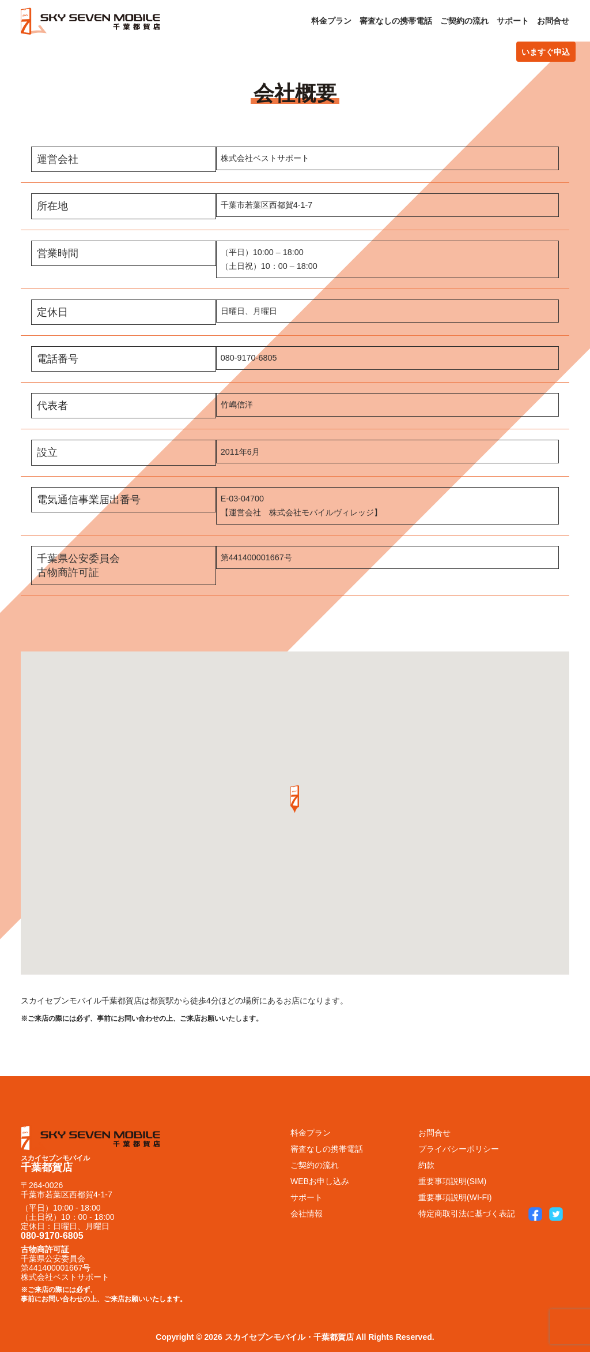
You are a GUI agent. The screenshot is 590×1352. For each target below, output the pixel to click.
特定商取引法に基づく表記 (466, 1213)
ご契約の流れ (464, 21)
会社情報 (306, 1213)
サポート (513, 21)
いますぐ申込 (545, 52)
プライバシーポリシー (458, 1148)
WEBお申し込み (319, 1181)
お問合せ (553, 21)
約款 (426, 1165)
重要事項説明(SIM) (452, 1181)
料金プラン (331, 21)
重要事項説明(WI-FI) (455, 1197)
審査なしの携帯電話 (396, 21)
